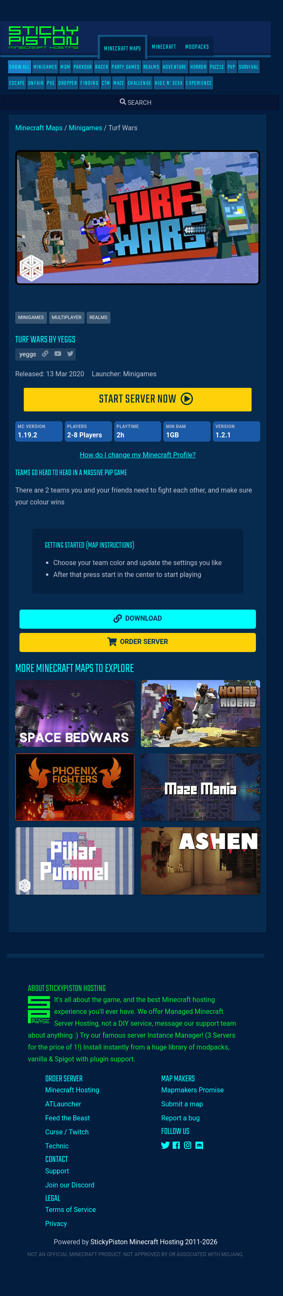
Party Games (132, 67)
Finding (95, 83)
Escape (23, 83)
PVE (57, 83)
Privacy (62, 1224)
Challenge (145, 83)
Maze (124, 83)
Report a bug (186, 1118)
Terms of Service (76, 1210)
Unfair (41, 83)
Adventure (181, 67)
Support (63, 1171)
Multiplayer (73, 317)
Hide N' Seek (175, 83)
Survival (255, 67)
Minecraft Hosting (78, 1090)
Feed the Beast (73, 1118)
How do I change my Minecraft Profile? (143, 455)
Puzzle (223, 67)
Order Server (143, 642)
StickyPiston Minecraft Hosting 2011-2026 (159, 1242)
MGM (71, 67)
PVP (238, 67)
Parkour (89, 67)
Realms (157, 67)
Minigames (51, 67)
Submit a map (188, 1104)
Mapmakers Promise (198, 1090)
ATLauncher (69, 1104)
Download (143, 618)
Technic (63, 1146)
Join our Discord (75, 1185)
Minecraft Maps (128, 49)
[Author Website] (50, 355)
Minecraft (170, 47)
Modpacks (203, 47)
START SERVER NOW (152, 399)
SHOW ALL (25, 67)
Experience (205, 83)
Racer (107, 67)
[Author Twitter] (75, 355)
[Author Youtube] (62, 355)
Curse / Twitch (73, 1132)
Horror (204, 67)
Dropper (73, 83)
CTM (112, 83)
